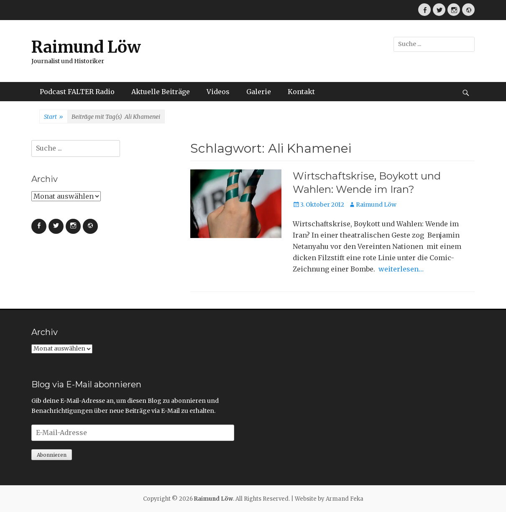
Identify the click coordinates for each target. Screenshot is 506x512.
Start (53, 117)
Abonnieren (51, 455)
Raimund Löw (86, 47)
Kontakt (301, 91)
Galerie (258, 91)
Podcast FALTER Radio (77, 91)
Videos (218, 91)
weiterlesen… (401, 269)
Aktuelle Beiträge (160, 91)
